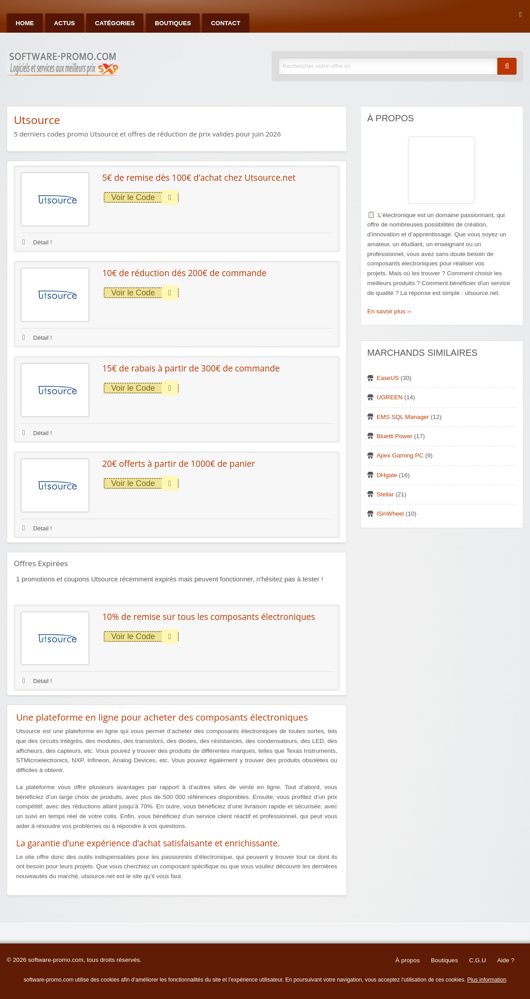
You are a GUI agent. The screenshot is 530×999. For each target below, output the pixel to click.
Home (25, 23)
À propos (407, 960)
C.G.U (477, 960)
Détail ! (37, 242)
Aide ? (505, 960)
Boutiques (173, 23)
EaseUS (388, 378)
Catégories (115, 23)
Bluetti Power (394, 436)
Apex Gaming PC (400, 455)
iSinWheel (390, 513)
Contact (225, 23)
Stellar (385, 494)
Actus (64, 23)
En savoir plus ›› (389, 311)
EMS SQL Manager (403, 417)
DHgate (387, 475)
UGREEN (390, 397)
